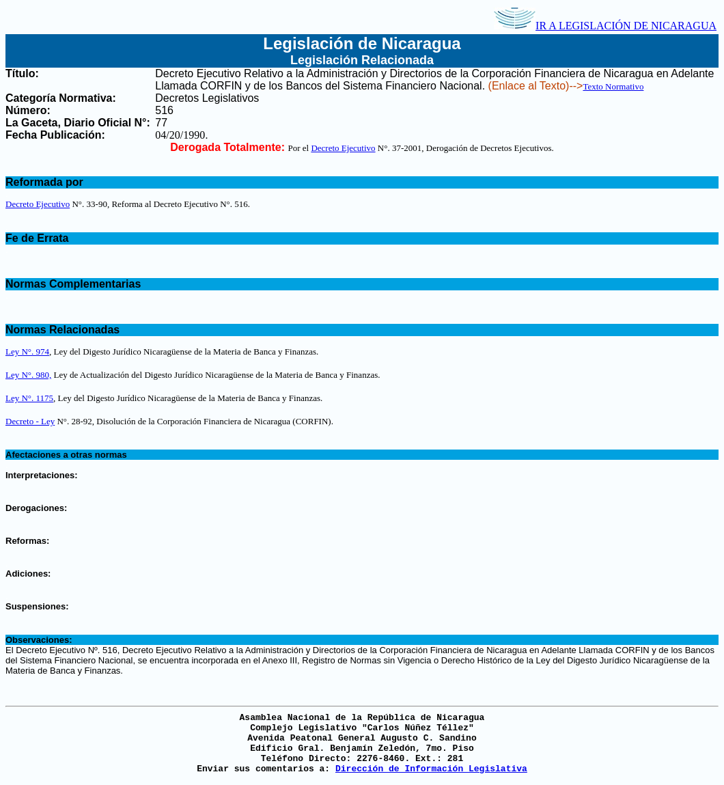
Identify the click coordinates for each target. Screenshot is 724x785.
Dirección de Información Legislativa (431, 769)
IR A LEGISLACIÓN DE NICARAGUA (605, 25)
